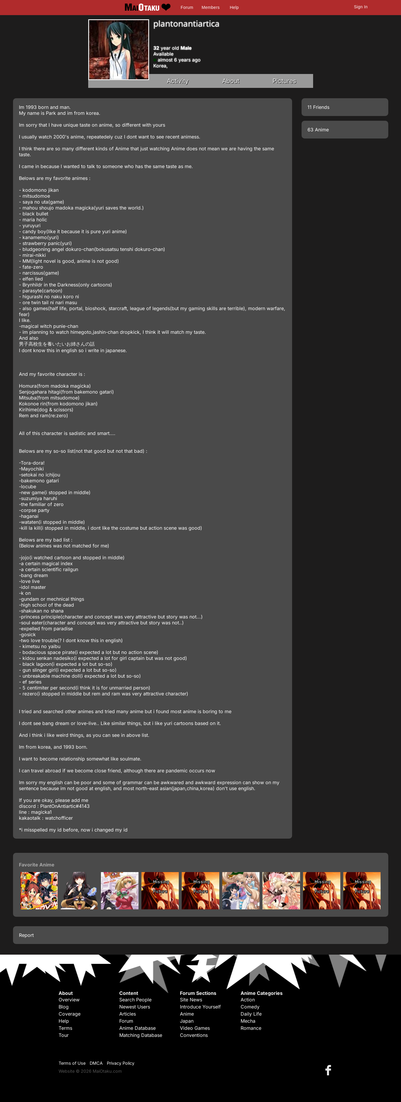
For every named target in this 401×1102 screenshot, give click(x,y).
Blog (64, 1007)
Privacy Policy (120, 1063)
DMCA (96, 1063)
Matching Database (140, 1035)
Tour (64, 1035)
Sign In (361, 6)
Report (26, 935)
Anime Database (137, 1028)
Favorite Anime (36, 865)
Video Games (195, 1028)
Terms (65, 1028)
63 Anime (318, 130)
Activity (178, 81)
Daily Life (251, 1014)
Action (248, 1000)
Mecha (248, 1021)
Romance (251, 1028)
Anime (187, 1014)
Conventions (194, 1035)
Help (234, 7)
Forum (187, 7)
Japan (187, 1021)
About (230, 81)
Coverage (69, 1014)
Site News (191, 1000)
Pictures (284, 81)
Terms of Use (72, 1063)
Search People (135, 1000)
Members (211, 7)
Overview (69, 1000)
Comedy (250, 1007)
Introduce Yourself (200, 1007)
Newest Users (134, 1007)
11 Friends (318, 107)
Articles (127, 1014)
